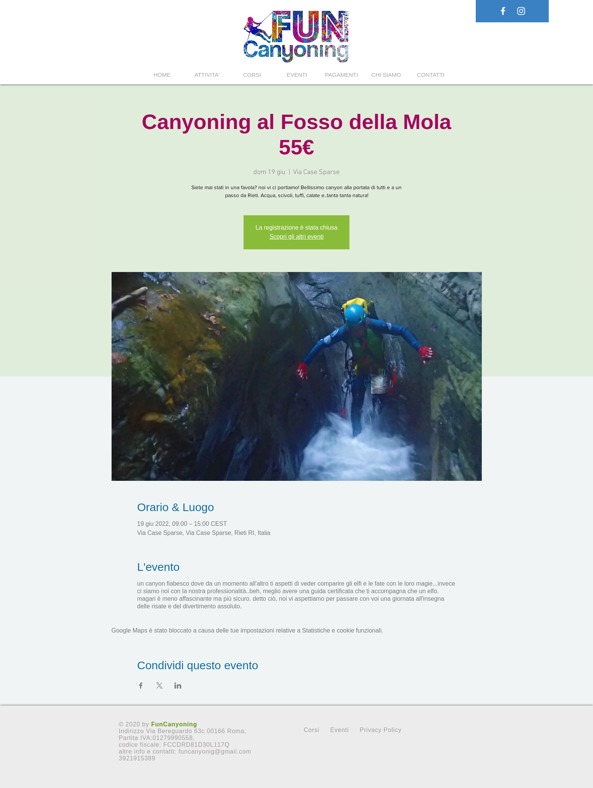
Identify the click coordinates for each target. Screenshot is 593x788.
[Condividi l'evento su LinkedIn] (178, 685)
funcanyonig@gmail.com (215, 751)
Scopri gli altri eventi (296, 236)
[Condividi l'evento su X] (159, 685)
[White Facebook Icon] (503, 11)
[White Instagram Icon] (521, 11)
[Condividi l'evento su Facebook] (140, 685)
